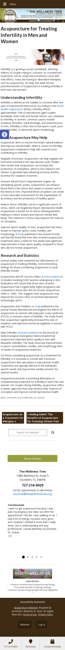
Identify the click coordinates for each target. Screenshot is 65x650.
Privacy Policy (45, 614)
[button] (4, 134)
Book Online (32, 459)
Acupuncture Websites (26, 607)
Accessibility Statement (32, 602)
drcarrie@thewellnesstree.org (32, 494)
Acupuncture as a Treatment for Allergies (13, 418)
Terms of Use (30, 614)
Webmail (24, 624)
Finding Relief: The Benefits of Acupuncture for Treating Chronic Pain (43, 418)
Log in (41, 624)
